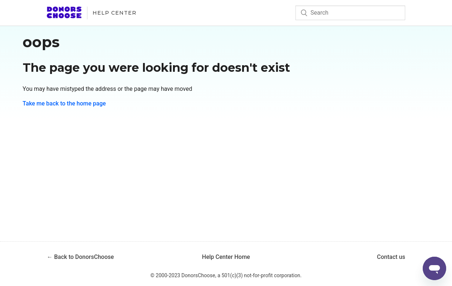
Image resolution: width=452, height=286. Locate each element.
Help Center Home (226, 256)
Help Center (114, 13)
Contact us (391, 256)
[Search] (350, 12)
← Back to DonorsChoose (80, 256)
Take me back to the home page (64, 103)
